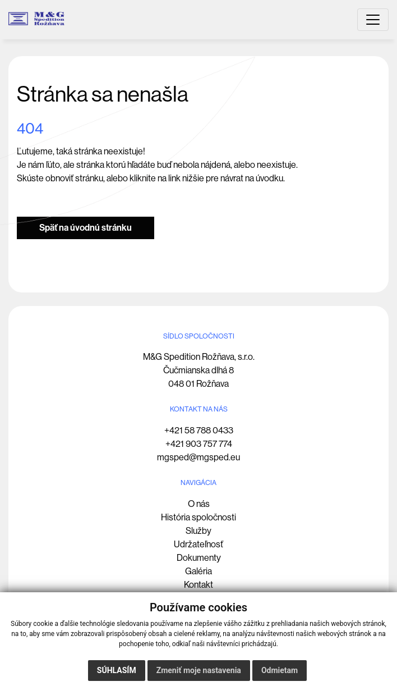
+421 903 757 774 (198, 443)
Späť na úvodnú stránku (85, 227)
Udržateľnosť (198, 544)
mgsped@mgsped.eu (198, 457)
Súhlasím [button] (116, 670)
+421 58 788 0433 (198, 430)
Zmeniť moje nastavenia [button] (198, 670)
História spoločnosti (198, 517)
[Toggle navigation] (373, 19)
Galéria (198, 571)
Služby (198, 530)
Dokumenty (199, 557)
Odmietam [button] (279, 670)
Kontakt (198, 584)
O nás (199, 504)
